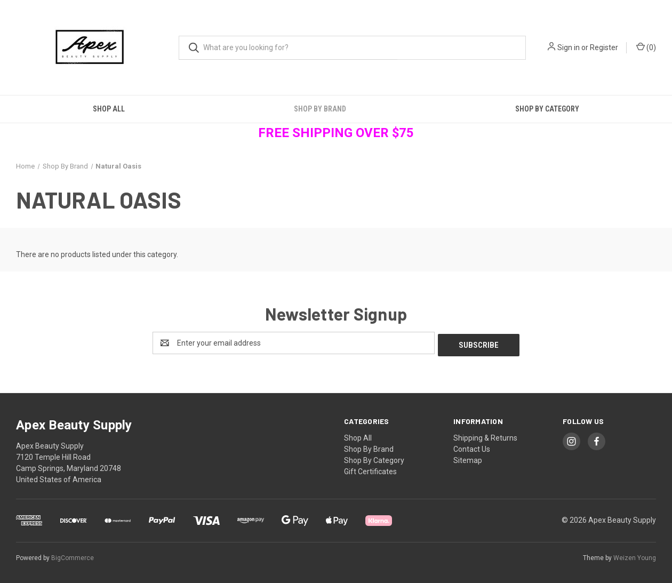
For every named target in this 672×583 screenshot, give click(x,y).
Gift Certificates (370, 469)
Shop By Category (547, 109)
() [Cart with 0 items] (646, 47)
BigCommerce (72, 556)
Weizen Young (634, 556)
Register (604, 47)
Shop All (109, 109)
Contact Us (471, 447)
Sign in (568, 47)
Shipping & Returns (485, 436)
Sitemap (467, 458)
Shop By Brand (320, 109)
